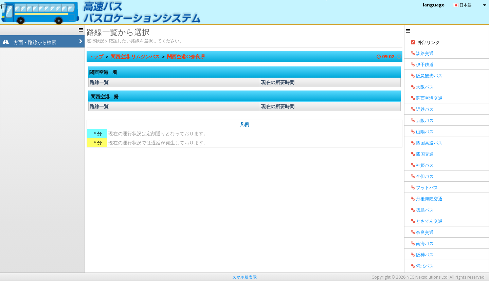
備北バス (420, 266)
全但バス (420, 176)
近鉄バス (420, 109)
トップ (97, 56)
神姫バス (420, 165)
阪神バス (420, 255)
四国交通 (420, 154)
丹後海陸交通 (424, 199)
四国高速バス (424, 143)
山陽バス (420, 131)
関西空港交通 (424, 98)
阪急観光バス (424, 76)
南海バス (420, 243)
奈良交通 (420, 232)
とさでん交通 (424, 221)
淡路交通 (420, 53)
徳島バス (420, 210)
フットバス (422, 187)
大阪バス (420, 87)
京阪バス (420, 120)
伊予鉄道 (420, 64)
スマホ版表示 (244, 277)
